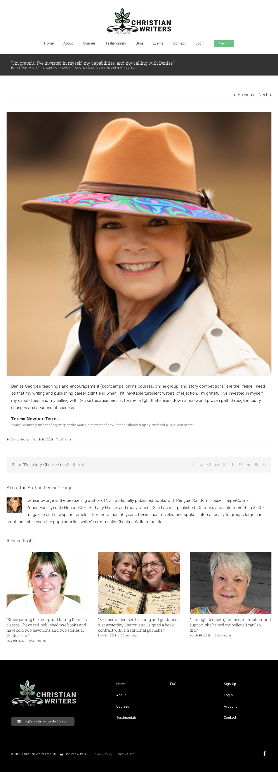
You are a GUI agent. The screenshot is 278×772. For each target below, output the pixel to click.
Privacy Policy (102, 754)
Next (263, 94)
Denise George (20, 439)
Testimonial (63, 439)
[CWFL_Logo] (139, 9)
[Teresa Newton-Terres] (139, 244)
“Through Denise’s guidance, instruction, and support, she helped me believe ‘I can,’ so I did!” (230, 625)
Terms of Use (125, 754)
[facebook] (264, 753)
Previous (246, 94)
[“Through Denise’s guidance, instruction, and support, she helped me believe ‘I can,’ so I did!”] (230, 554)
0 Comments (37, 640)
